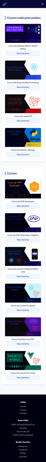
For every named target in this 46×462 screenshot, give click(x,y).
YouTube (23, 456)
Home (23, 406)
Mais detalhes (23, 53)
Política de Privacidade (23, 435)
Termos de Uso (23, 431)
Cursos (23, 410)
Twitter (23, 453)
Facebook (23, 449)
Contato (23, 413)
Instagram (22, 446)
